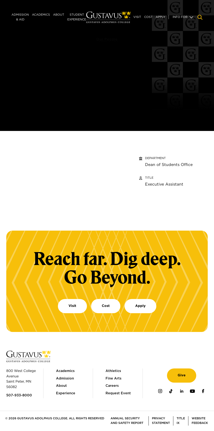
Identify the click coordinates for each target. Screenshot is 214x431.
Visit (137, 17)
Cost (148, 17)
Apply (160, 17)
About (58, 14)
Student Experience (76, 17)
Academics (41, 14)
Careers (112, 385)
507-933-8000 (19, 395)
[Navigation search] (200, 17)
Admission (65, 378)
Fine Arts (113, 378)
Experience (65, 393)
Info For (180, 17)
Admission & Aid (20, 17)
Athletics (113, 371)
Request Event (118, 393)
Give (182, 375)
